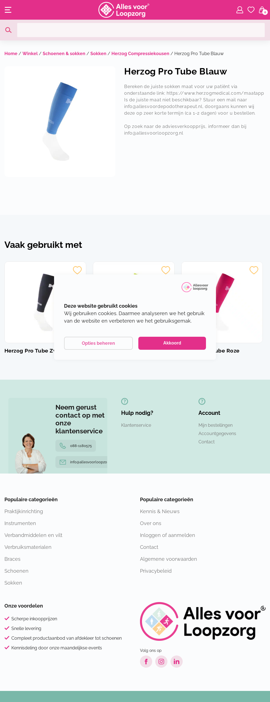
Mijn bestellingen (215, 425)
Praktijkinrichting (23, 511)
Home (10, 53)
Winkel (30, 53)
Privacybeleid (156, 571)
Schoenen (16, 571)
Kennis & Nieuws (160, 511)
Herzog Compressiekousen (140, 53)
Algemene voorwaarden (168, 559)
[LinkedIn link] (176, 661)
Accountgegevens (217, 433)
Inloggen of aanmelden (167, 535)
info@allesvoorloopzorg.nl (87, 462)
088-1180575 (76, 446)
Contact (206, 441)
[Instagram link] (161, 661)
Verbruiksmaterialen (28, 547)
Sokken (98, 53)
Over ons (150, 523)
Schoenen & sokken (64, 53)
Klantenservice (136, 425)
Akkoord (172, 343)
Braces (12, 559)
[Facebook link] (146, 661)
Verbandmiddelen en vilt (33, 535)
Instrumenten (20, 523)
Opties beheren (98, 343)
